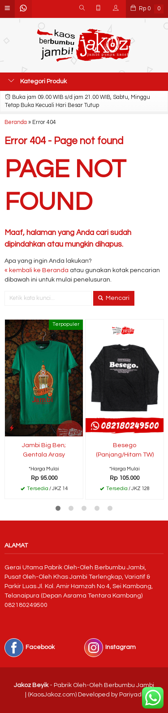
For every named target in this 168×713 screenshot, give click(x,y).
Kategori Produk (37, 81)
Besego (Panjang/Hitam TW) (125, 450)
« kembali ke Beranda (36, 270)
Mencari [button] (113, 298)
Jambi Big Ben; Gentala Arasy (44, 450)
